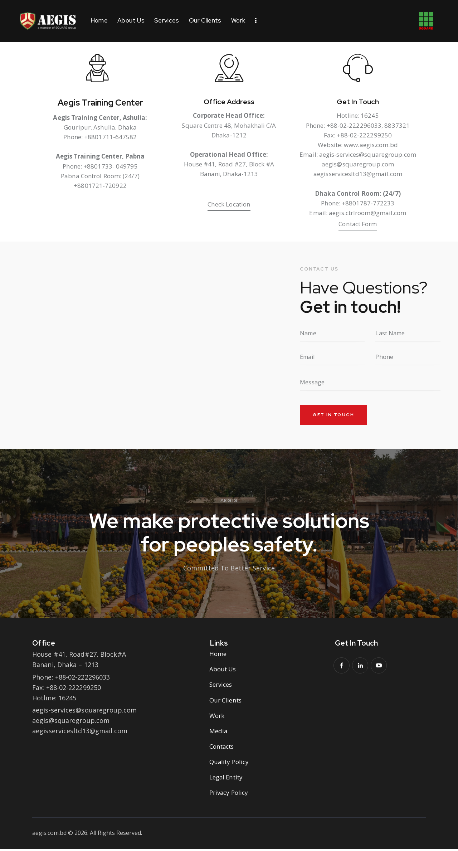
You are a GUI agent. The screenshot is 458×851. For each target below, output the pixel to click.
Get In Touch (358, 103)
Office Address (229, 103)
